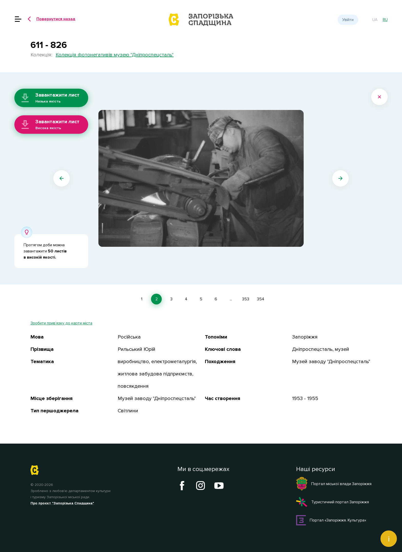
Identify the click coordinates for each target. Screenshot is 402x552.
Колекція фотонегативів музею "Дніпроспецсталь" (115, 55)
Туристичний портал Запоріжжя (332, 502)
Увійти (348, 19)
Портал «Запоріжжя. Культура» (331, 520)
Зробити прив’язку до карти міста (61, 323)
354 (260, 299)
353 (245, 299)
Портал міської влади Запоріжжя (333, 484)
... (231, 299)
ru (385, 19)
